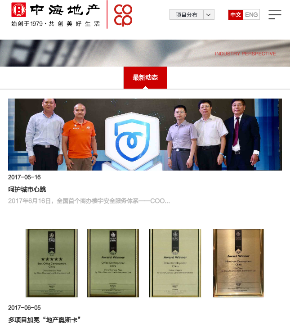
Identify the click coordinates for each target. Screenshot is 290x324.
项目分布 (186, 20)
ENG (251, 20)
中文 (235, 20)
